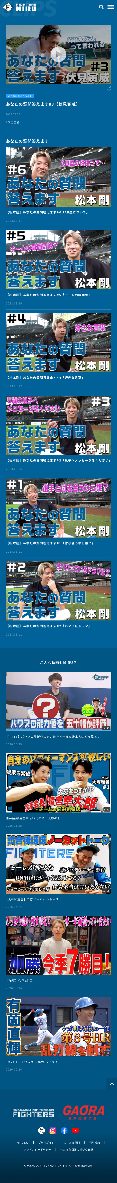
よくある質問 (72, 1142)
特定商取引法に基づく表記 (76, 1149)
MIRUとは (23, 1142)
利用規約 (94, 1142)
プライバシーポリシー (37, 1149)
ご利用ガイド (46, 1142)
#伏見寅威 (12, 122)
